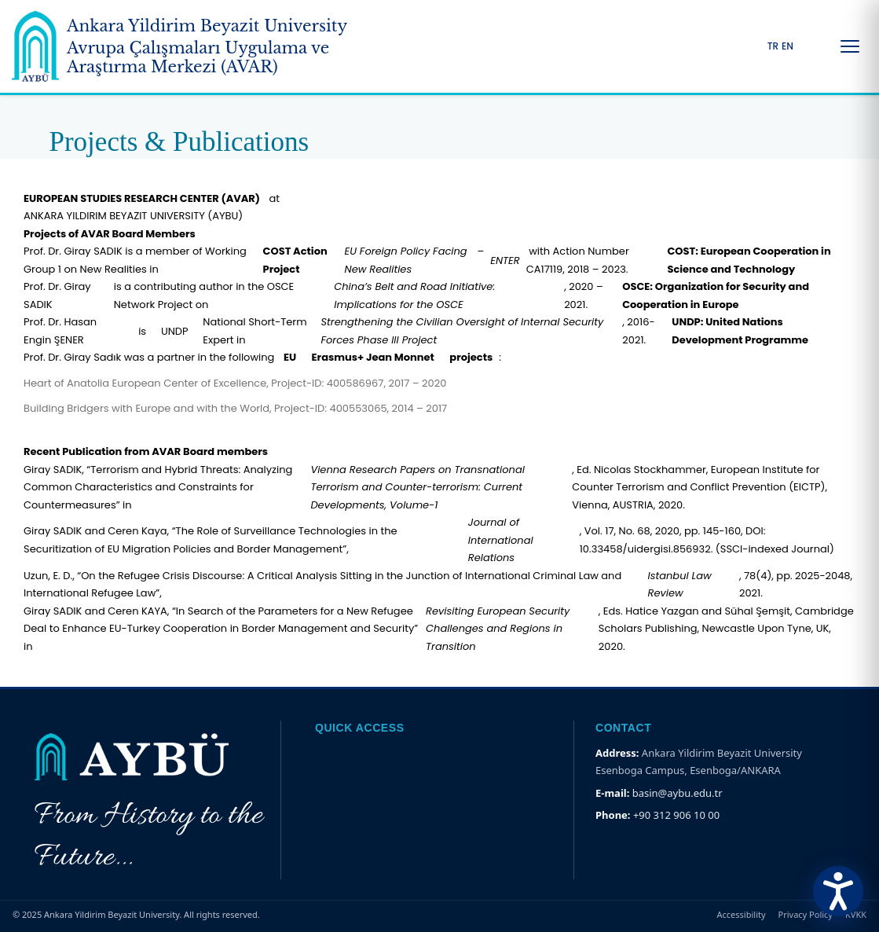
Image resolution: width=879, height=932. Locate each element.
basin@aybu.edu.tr (677, 793)
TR (772, 46)
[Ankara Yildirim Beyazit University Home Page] (204, 46)
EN (787, 46)
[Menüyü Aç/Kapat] (850, 46)
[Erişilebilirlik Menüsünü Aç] (838, 891)
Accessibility (741, 914)
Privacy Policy (805, 914)
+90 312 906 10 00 (676, 815)
